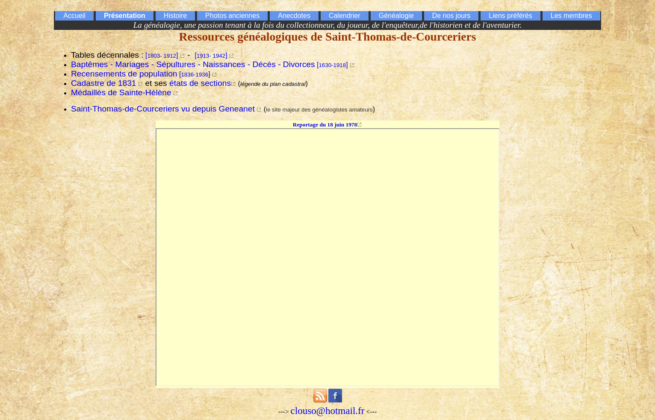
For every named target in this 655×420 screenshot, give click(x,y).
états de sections (200, 83)
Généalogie (396, 15)
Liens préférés (510, 15)
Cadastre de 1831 (103, 83)
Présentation (124, 15)
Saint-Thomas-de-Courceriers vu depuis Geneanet (163, 108)
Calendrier (344, 15)
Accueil (74, 15)
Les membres (571, 15)
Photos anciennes (232, 15)
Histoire (175, 15)
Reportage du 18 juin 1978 (325, 124)
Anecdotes (294, 15)
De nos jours (451, 15)
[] (161, 55)
